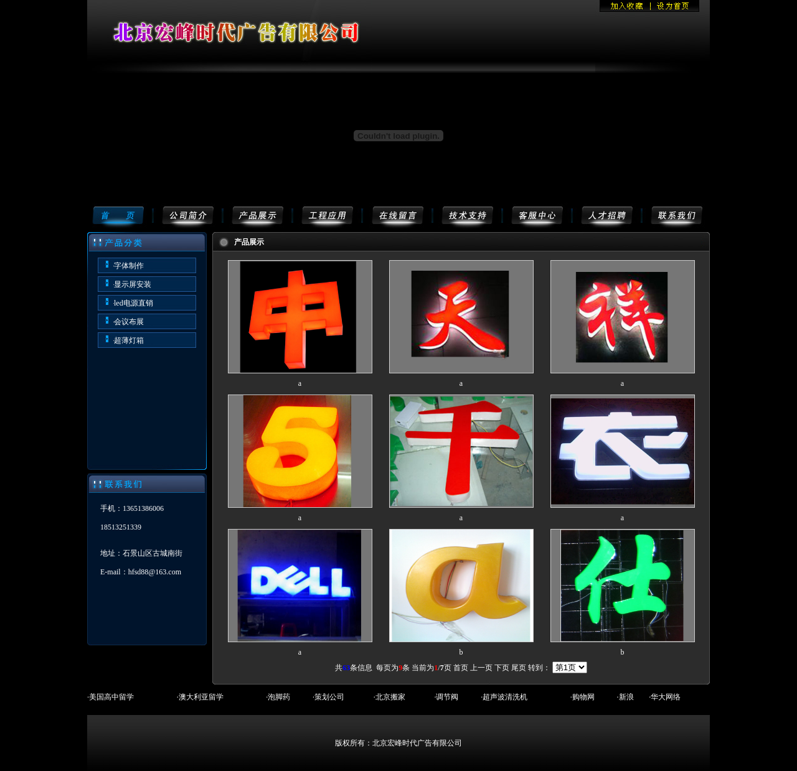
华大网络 (666, 697)
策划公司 (329, 697)
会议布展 (129, 321)
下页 (501, 667)
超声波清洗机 (505, 697)
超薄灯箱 (129, 340)
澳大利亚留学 (201, 697)
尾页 (518, 667)
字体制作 (129, 265)
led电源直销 (133, 303)
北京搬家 (390, 697)
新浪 (626, 697)
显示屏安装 (132, 284)
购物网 (583, 697)
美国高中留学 (111, 697)
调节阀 (447, 697)
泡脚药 (279, 697)
